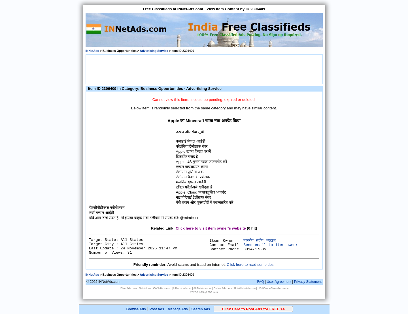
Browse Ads (136, 309)
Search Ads (201, 309)
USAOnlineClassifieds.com (273, 288)
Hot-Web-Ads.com (245, 288)
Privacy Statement (308, 282)
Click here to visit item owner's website (211, 228)
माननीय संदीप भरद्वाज (259, 241)
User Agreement (279, 282)
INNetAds (92, 50)
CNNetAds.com (223, 288)
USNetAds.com (128, 288)
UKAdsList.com (182, 288)
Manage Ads (178, 309)
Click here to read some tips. (251, 264)
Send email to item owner (270, 245)
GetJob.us (145, 288)
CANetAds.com (162, 288)
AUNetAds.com (203, 288)
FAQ (260, 282)
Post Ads (157, 309)
